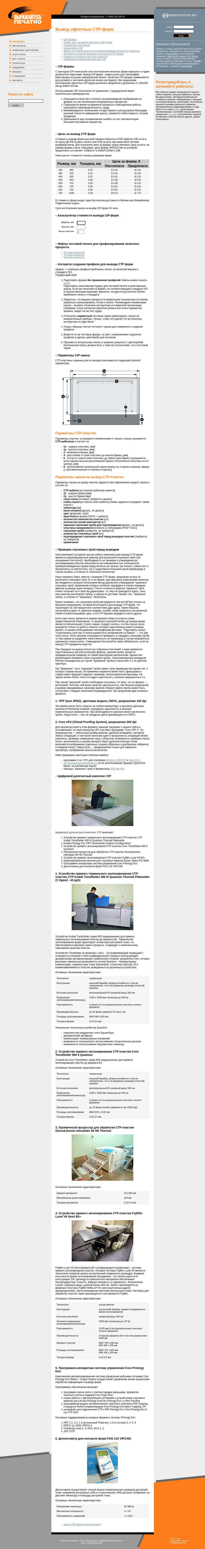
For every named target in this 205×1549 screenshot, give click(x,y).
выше (67, 283)
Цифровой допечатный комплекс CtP (85, 59)
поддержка (18, 67)
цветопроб (172, 56)
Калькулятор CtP (73, 48)
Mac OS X (134, 760)
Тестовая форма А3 (74, 252)
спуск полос (19, 54)
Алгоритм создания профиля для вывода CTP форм (93, 53)
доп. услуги (18, 58)
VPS (121, 768)
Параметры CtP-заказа (77, 45)
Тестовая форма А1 (74, 257)
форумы (17, 71)
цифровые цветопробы (25, 50)
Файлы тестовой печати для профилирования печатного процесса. (102, 51)
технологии (18, 63)
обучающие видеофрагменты (81, 763)
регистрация (162, 44)
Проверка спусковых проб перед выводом (86, 56)
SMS (176, 109)
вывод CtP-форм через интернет (82, 1524)
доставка (173, 114)
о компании (18, 76)
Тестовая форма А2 (74, 254)
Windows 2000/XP (116, 760)
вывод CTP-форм (189, 56)
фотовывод (18, 45)
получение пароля (180, 44)
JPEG (113, 768)
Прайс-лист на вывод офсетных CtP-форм (88, 42)
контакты (17, 80)
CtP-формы (70, 39)
